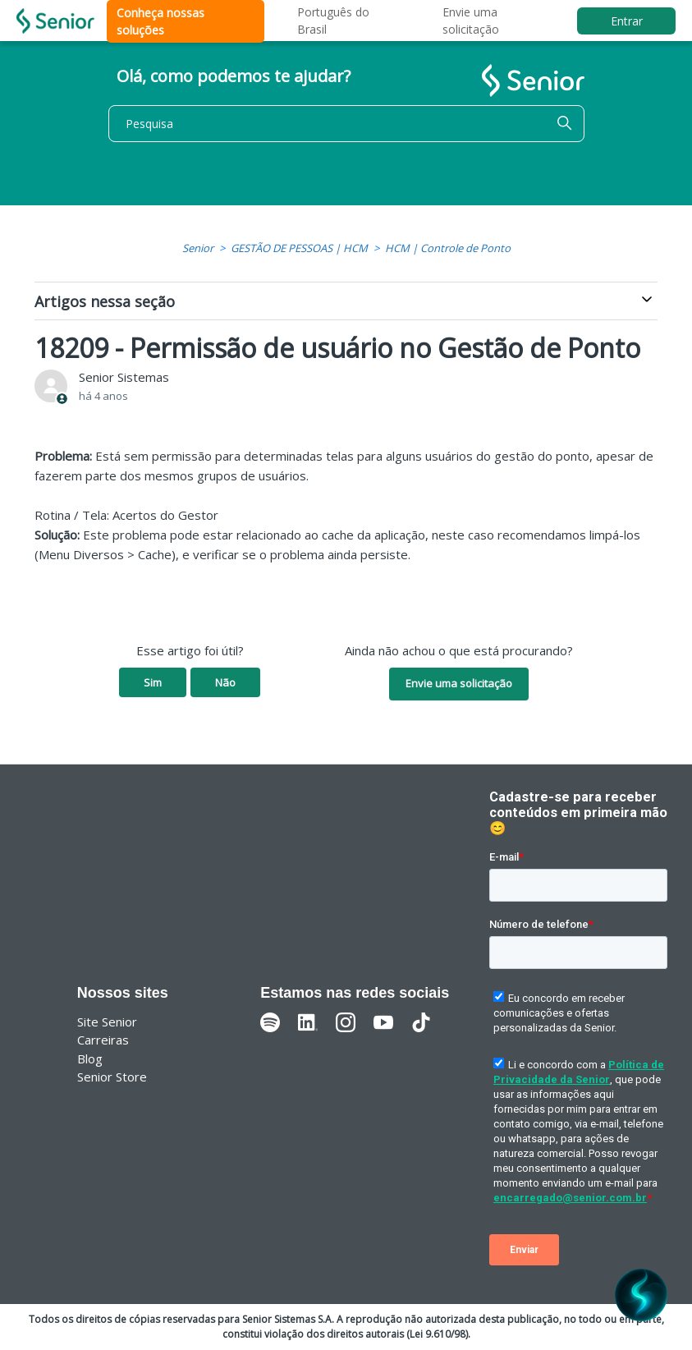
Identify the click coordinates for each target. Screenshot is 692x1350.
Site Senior (107, 1021)
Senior (197, 248)
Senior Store (112, 1076)
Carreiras (103, 1039)
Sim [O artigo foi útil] (153, 682)
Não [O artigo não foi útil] (225, 682)
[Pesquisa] (346, 123)
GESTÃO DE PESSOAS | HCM (299, 248)
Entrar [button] (627, 21)
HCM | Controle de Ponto (448, 248)
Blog (90, 1058)
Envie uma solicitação (459, 683)
